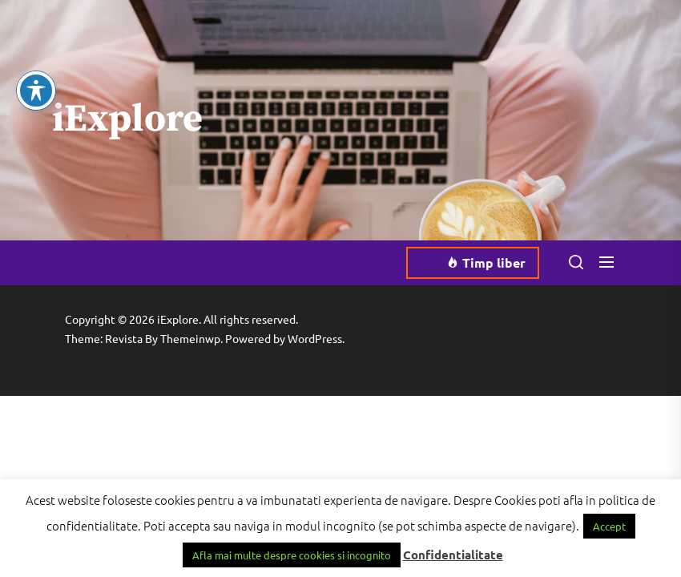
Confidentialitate (453, 555)
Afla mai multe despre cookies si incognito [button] (291, 555)
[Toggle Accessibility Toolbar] (36, 73)
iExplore (127, 120)
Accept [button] (609, 526)
